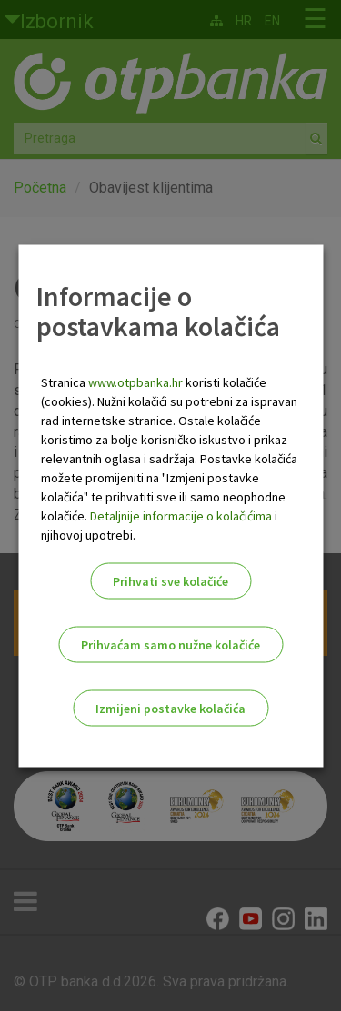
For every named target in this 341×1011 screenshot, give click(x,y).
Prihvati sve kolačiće (170, 580)
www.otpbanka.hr (135, 381)
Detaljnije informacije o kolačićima (181, 515)
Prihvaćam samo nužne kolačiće (170, 644)
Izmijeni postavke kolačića (170, 707)
